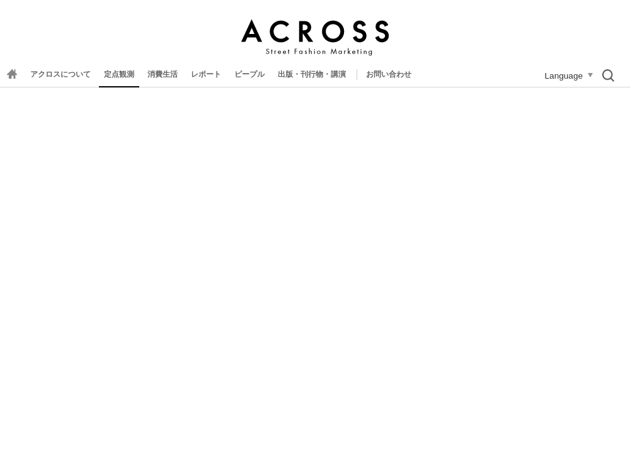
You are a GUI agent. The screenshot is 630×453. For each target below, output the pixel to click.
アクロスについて (60, 74)
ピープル (249, 74)
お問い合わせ (388, 74)
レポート (206, 74)
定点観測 (119, 74)
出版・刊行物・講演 (312, 74)
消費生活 (162, 74)
